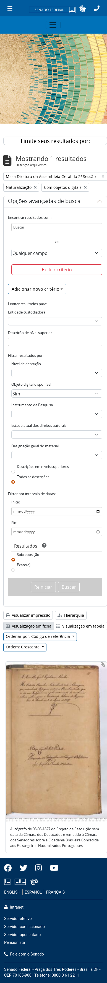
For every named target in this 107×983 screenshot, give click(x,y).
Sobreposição (28, 554)
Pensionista (14, 942)
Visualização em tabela (80, 626)
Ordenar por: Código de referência (38, 636)
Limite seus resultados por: (55, 141)
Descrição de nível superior (30, 332)
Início (15, 502)
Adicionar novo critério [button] (35, 289)
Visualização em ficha (28, 626)
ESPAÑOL (33, 892)
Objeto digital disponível (31, 384)
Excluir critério (57, 270)
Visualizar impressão (28, 615)
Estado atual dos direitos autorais (38, 425)
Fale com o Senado (24, 954)
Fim (14, 522)
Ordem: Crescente (23, 647)
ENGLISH (12, 892)
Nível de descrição (26, 363)
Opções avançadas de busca (44, 202)
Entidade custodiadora (26, 312)
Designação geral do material (35, 445)
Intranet (14, 907)
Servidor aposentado (22, 934)
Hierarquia (71, 615)
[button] (82, 8)
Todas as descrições (33, 476)
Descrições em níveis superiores (43, 466)
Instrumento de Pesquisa (32, 404)
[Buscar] (56, 227)
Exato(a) (23, 564)
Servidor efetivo (18, 918)
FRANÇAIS (55, 892)
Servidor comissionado (24, 926)
